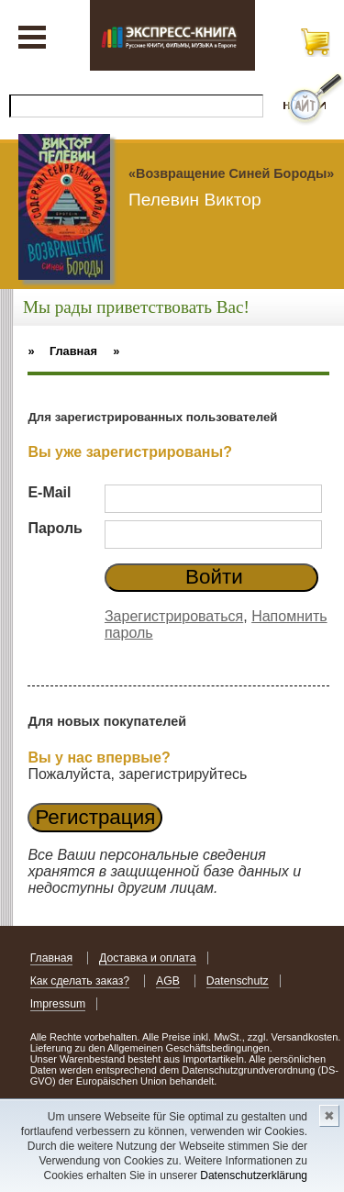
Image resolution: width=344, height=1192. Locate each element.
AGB (168, 981)
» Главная (62, 351)
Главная (51, 958)
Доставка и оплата (147, 958)
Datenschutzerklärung (253, 1175)
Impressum (58, 1003)
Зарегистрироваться (174, 616)
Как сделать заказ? (80, 981)
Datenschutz (237, 981)
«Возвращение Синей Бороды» (231, 173)
